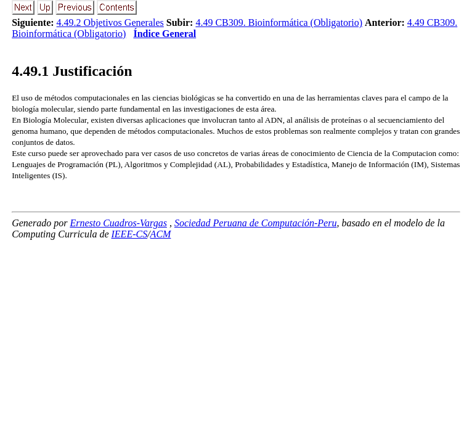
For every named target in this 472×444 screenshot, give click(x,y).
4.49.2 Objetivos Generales (110, 22)
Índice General (164, 33)
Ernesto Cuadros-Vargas (118, 223)
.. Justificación (72, 71)
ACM (160, 234)
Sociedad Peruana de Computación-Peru (255, 223)
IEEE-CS (130, 234)
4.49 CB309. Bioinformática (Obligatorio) (278, 22)
